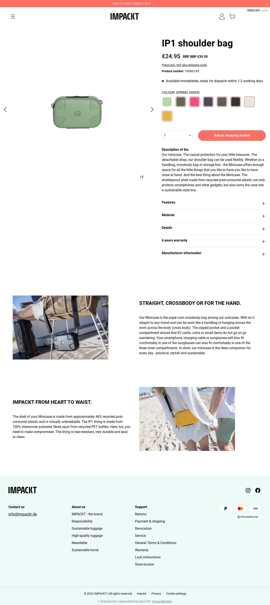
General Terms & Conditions (155, 543)
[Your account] (222, 16)
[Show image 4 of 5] (110, 189)
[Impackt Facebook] (258, 490)
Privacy (156, 593)
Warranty (141, 550)
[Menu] (12, 16)
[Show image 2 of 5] (47, 189)
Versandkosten (162, 601)
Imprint (141, 593)
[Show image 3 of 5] (79, 189)
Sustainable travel (85, 550)
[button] (214, 203)
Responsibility (82, 521)
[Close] (267, 4)
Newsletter (79, 543)
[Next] (152, 109)
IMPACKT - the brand (87, 514)
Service (140, 536)
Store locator (144, 564)
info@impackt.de (22, 514)
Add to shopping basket (232, 135)
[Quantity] (177, 135)
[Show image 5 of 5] (142, 189)
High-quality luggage (87, 536)
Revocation (143, 528)
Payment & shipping (150, 521)
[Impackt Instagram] (248, 490)
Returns (140, 514)
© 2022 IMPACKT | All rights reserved (108, 593)
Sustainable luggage (87, 528)
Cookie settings (176, 593)
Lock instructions (148, 557)
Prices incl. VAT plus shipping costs (184, 65)
